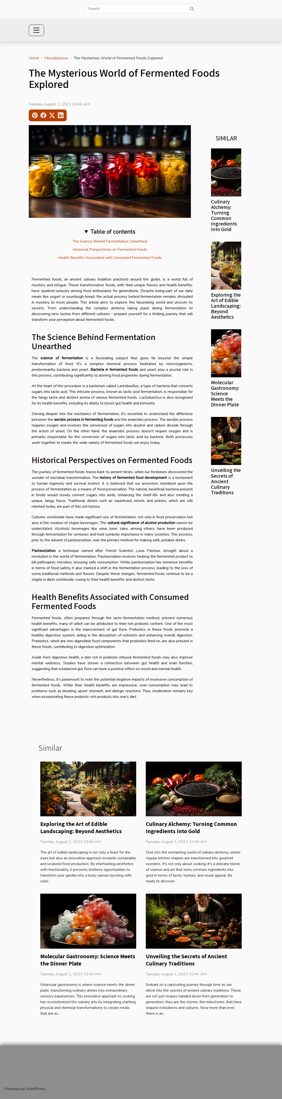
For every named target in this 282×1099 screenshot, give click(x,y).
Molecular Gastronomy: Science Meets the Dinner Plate (225, 393)
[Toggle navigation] (36, 30)
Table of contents (112, 232)
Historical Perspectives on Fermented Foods (110, 249)
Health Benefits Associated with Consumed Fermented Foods (110, 257)
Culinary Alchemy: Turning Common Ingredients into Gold (224, 215)
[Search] (140, 8)
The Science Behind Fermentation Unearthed (110, 241)
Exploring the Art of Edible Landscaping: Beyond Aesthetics (226, 305)
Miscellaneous (56, 58)
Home (34, 58)
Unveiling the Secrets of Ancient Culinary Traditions (226, 481)
